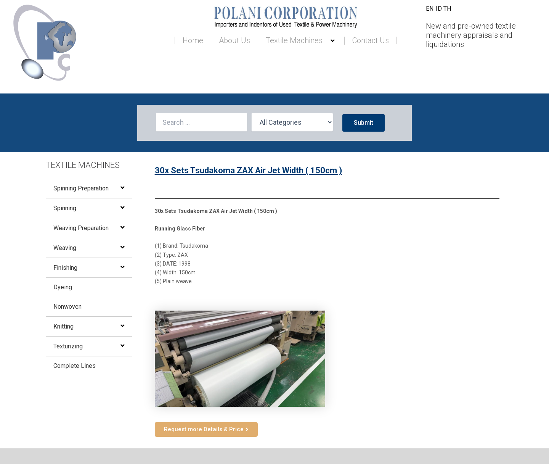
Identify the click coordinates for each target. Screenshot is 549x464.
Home (193, 40)
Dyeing (62, 287)
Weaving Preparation (81, 228)
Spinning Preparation (81, 188)
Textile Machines (301, 41)
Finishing (65, 267)
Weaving (64, 247)
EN (429, 8)
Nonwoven (67, 306)
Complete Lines (74, 365)
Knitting (63, 326)
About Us (234, 40)
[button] (325, 41)
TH (447, 8)
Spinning (64, 208)
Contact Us (370, 40)
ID (439, 8)
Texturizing (68, 346)
